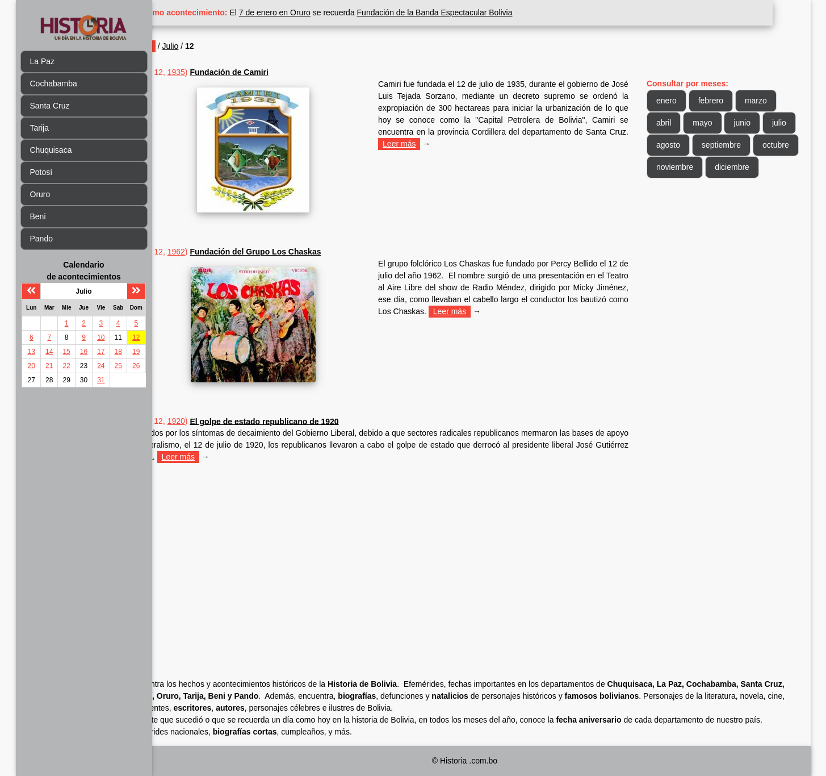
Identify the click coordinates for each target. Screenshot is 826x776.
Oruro (40, 194)
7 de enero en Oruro (312, 12)
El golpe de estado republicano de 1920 (302, 420)
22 (66, 366)
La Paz (42, 61)
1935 (214, 72)
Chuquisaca (51, 150)
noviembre (732, 167)
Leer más (529, 143)
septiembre (766, 144)
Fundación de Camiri (267, 72)
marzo (765, 100)
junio (751, 122)
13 (31, 352)
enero (675, 100)
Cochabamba (53, 83)
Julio (208, 46)
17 (100, 352)
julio (672, 144)
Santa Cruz (50, 105)
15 (66, 352)
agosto (713, 144)
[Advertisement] (402, 554)
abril (672, 122)
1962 (214, 251)
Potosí (41, 172)
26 (136, 366)
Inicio (179, 46)
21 (49, 366)
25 (118, 366)
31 (100, 380)
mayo (712, 122)
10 (100, 337)
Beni (38, 216)
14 (49, 352)
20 (31, 366)
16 (83, 352)
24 (100, 366)
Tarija (39, 127)
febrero (719, 100)
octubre (678, 167)
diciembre (682, 189)
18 (118, 352)
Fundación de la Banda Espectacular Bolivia (472, 12)
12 (136, 337)
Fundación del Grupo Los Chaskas (293, 251)
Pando (41, 238)
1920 (214, 420)
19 (136, 352)
